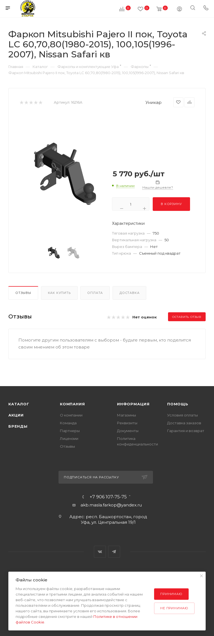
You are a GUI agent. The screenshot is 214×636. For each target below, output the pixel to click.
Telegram (114, 552)
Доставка (129, 293)
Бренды (18, 426)
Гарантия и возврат (185, 430)
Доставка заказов (184, 423)
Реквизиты (127, 423)
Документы (127, 430)
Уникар (153, 102)
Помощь (177, 404)
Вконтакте (100, 552)
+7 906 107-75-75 (108, 497)
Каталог (18, 404)
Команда (68, 423)
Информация (133, 404)
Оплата (95, 293)
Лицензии (69, 438)
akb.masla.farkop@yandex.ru (111, 505)
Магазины (126, 415)
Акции (16, 415)
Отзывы (23, 293)
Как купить (59, 293)
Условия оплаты (182, 415)
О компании (71, 415)
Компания (72, 404)
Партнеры (70, 430)
